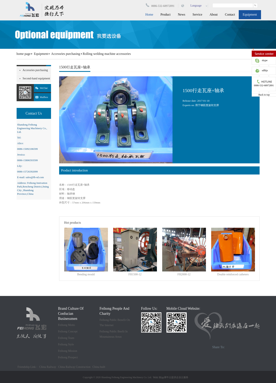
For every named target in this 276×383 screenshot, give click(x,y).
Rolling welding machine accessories (107, 53)
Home (149, 14)
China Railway (47, 366)
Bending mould (86, 274)
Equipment (41, 53)
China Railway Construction (74, 366)
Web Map (158, 377)
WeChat (44, 88)
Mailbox (44, 97)
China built (99, 366)
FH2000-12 (184, 274)
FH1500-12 (135, 274)
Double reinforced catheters (233, 274)
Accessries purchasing (65, 53)
